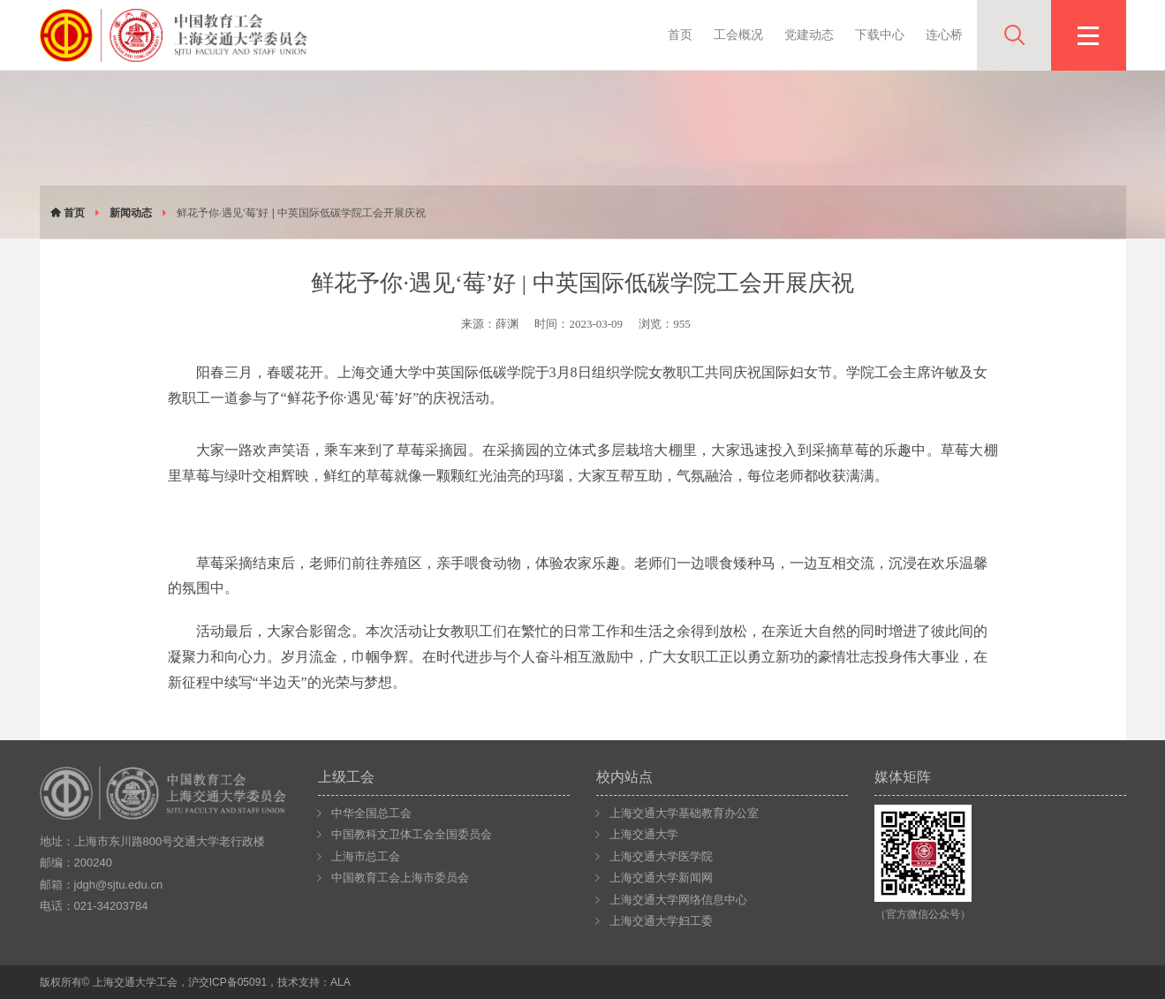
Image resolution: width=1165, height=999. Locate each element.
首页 (680, 34)
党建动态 (809, 34)
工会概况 (738, 34)
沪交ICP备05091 (227, 982)
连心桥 (944, 34)
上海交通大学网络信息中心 (678, 899)
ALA (340, 982)
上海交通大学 (643, 834)
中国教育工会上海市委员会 (400, 877)
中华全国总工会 (371, 813)
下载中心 (879, 34)
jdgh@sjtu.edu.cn (118, 884)
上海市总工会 (365, 856)
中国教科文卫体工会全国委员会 (411, 834)
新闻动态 (131, 213)
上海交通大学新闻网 (661, 877)
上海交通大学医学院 (661, 856)
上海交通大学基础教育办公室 (684, 813)
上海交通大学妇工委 (661, 920)
